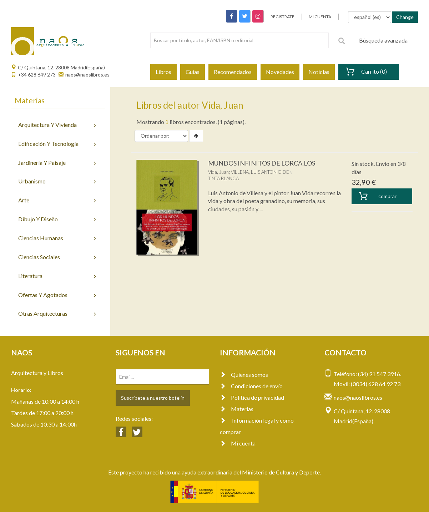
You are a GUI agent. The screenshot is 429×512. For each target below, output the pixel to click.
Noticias (318, 71)
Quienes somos (244, 374)
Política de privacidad (252, 397)
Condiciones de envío (251, 386)
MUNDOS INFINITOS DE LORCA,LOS (261, 163)
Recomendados (233, 71)
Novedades (280, 71)
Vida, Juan (218, 172)
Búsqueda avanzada (383, 40)
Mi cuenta (238, 443)
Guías (193, 71)
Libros (163, 71)
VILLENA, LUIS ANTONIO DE (260, 172)
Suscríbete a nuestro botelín (153, 398)
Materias (236, 408)
